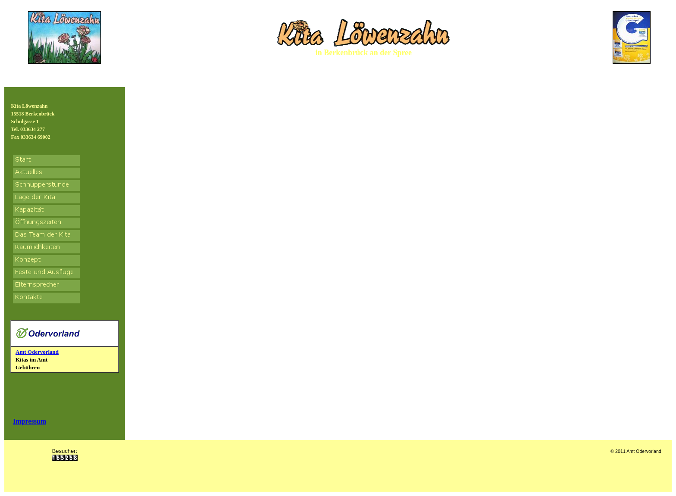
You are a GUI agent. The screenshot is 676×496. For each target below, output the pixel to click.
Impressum (29, 421)
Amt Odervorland (37, 352)
